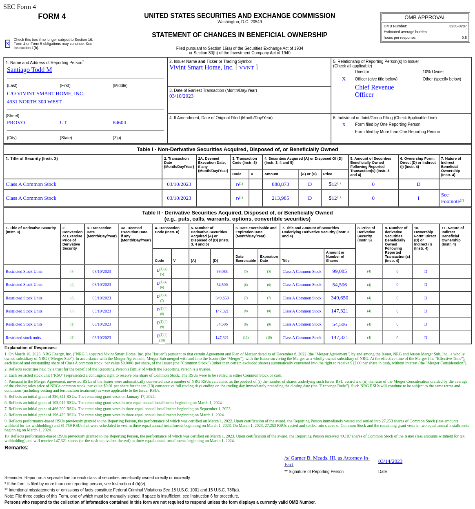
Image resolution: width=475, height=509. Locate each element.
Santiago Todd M (29, 69)
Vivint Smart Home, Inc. (201, 67)
